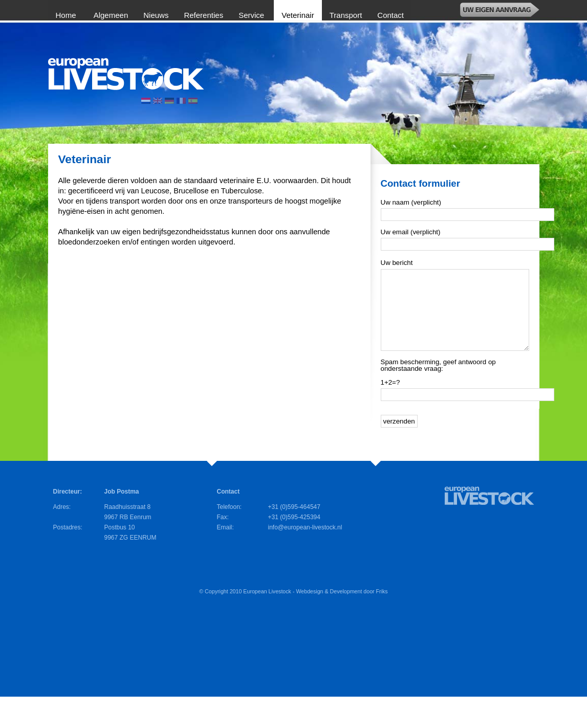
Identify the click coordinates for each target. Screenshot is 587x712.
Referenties (203, 15)
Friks (382, 607)
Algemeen (111, 15)
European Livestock (267, 607)
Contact (390, 15)
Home (67, 15)
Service (252, 15)
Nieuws (155, 15)
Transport (346, 15)
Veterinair (297, 15)
